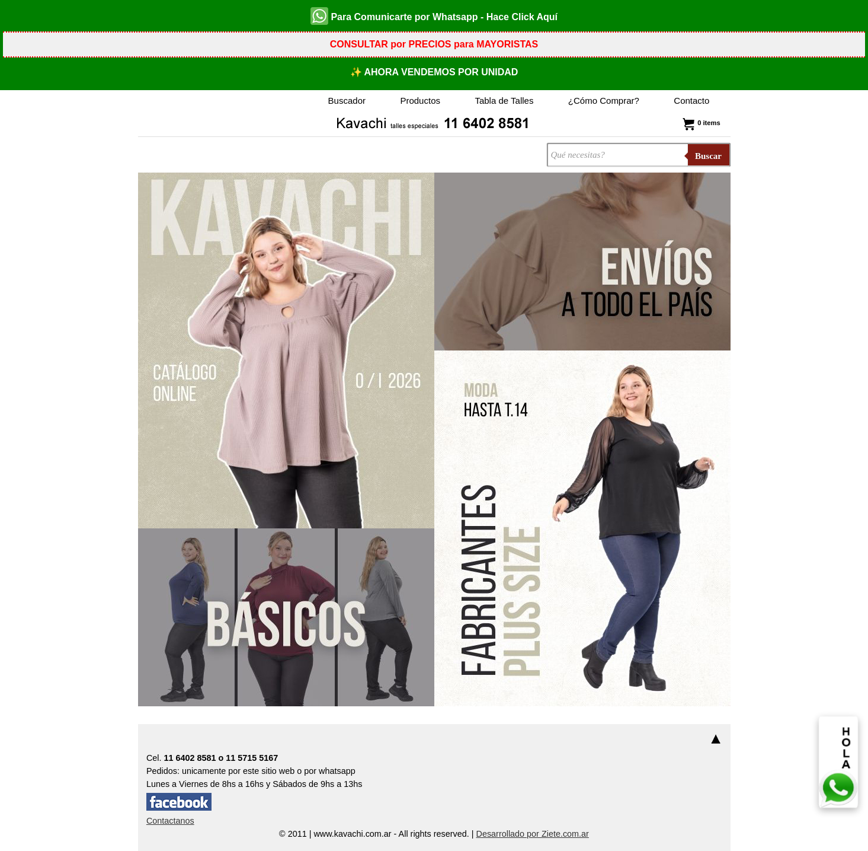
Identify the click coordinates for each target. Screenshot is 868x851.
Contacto (691, 100)
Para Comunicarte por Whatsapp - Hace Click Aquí (434, 16)
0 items (700, 122)
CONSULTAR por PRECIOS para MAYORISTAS (434, 44)
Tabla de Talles (504, 100)
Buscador (347, 100)
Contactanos (170, 820)
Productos (420, 100)
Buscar (708, 156)
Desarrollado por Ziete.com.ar (532, 834)
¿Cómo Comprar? (603, 100)
